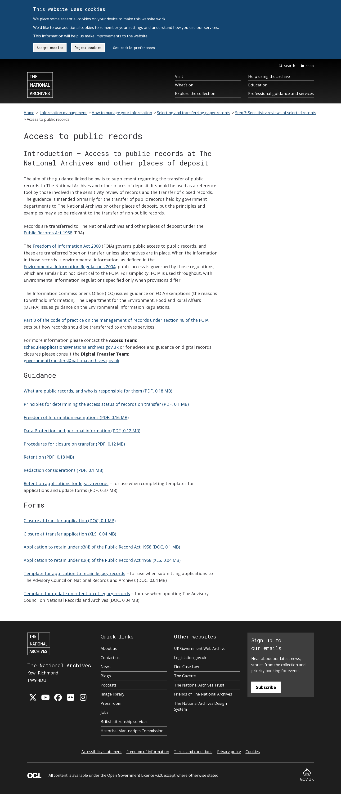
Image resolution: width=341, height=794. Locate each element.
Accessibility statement (101, 751)
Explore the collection (195, 93)
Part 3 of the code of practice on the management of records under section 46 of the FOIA (116, 320)
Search (287, 65)
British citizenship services (124, 721)
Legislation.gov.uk (190, 657)
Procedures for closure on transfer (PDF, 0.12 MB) (74, 444)
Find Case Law (186, 666)
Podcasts (109, 685)
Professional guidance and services (281, 93)
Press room (111, 703)
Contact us (110, 657)
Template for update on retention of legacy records (77, 593)
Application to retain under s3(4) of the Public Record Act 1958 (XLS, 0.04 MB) (102, 560)
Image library (112, 694)
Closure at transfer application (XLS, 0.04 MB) (70, 534)
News (106, 666)
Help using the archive (269, 76)
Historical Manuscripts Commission (132, 730)
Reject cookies (88, 47)
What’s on (184, 85)
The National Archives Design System (200, 706)
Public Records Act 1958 (48, 233)
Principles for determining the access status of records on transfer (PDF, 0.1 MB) (106, 404)
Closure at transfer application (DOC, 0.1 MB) (70, 520)
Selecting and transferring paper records (193, 112)
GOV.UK (307, 775)
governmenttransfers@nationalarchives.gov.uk (71, 360)
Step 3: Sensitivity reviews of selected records (275, 112)
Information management (63, 112)
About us (109, 648)
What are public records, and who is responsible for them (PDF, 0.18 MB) (98, 391)
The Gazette (185, 675)
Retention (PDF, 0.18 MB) (49, 457)
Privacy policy (229, 751)
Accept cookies (50, 47)
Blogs (106, 675)
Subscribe (266, 687)
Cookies (253, 751)
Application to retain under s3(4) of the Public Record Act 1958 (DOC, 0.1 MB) (102, 547)
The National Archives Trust (199, 685)
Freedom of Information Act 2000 (67, 246)
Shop (307, 65)
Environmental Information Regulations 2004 (69, 266)
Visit (179, 76)
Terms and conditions (193, 751)
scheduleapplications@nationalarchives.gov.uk (71, 347)
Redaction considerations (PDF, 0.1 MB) (63, 470)
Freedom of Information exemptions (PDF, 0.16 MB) (76, 417)
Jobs (104, 712)
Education (257, 85)
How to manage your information (122, 112)
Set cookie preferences (134, 47)
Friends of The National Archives (203, 694)
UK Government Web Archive (199, 648)
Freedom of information (147, 751)
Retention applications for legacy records (66, 483)
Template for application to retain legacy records (74, 573)
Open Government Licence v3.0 (134, 775)
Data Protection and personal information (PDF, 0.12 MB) (82, 430)
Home (29, 112)
